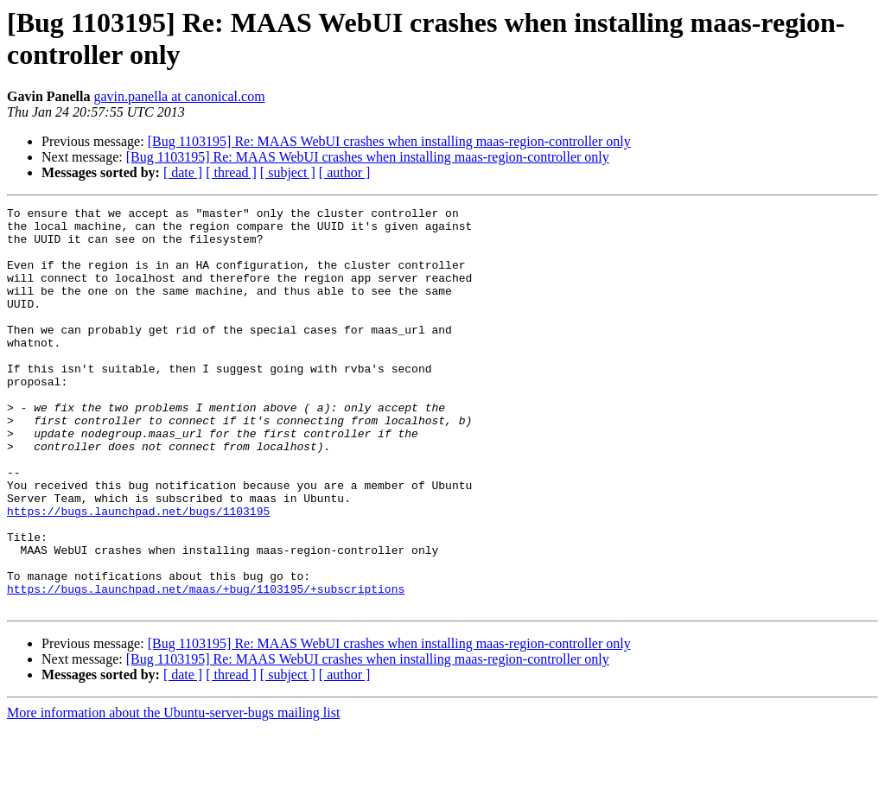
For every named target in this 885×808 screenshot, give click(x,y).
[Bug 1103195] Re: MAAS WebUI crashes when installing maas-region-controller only (389, 141)
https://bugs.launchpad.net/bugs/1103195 (138, 573)
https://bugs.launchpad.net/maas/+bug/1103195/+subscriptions (205, 666)
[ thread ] (231, 172)
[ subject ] (287, 172)
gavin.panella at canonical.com (178, 96)
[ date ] (182, 172)
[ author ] (345, 172)
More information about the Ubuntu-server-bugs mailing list (173, 793)
